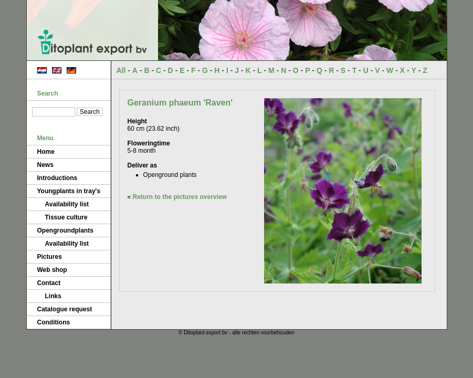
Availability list (67, 204)
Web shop (52, 270)
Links (53, 296)
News (45, 165)
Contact (49, 283)
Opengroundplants (65, 230)
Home (46, 151)
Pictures (49, 256)
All (121, 70)
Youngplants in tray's (69, 191)
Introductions (57, 178)
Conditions (53, 322)
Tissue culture (66, 217)
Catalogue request (64, 309)
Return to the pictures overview (180, 197)
